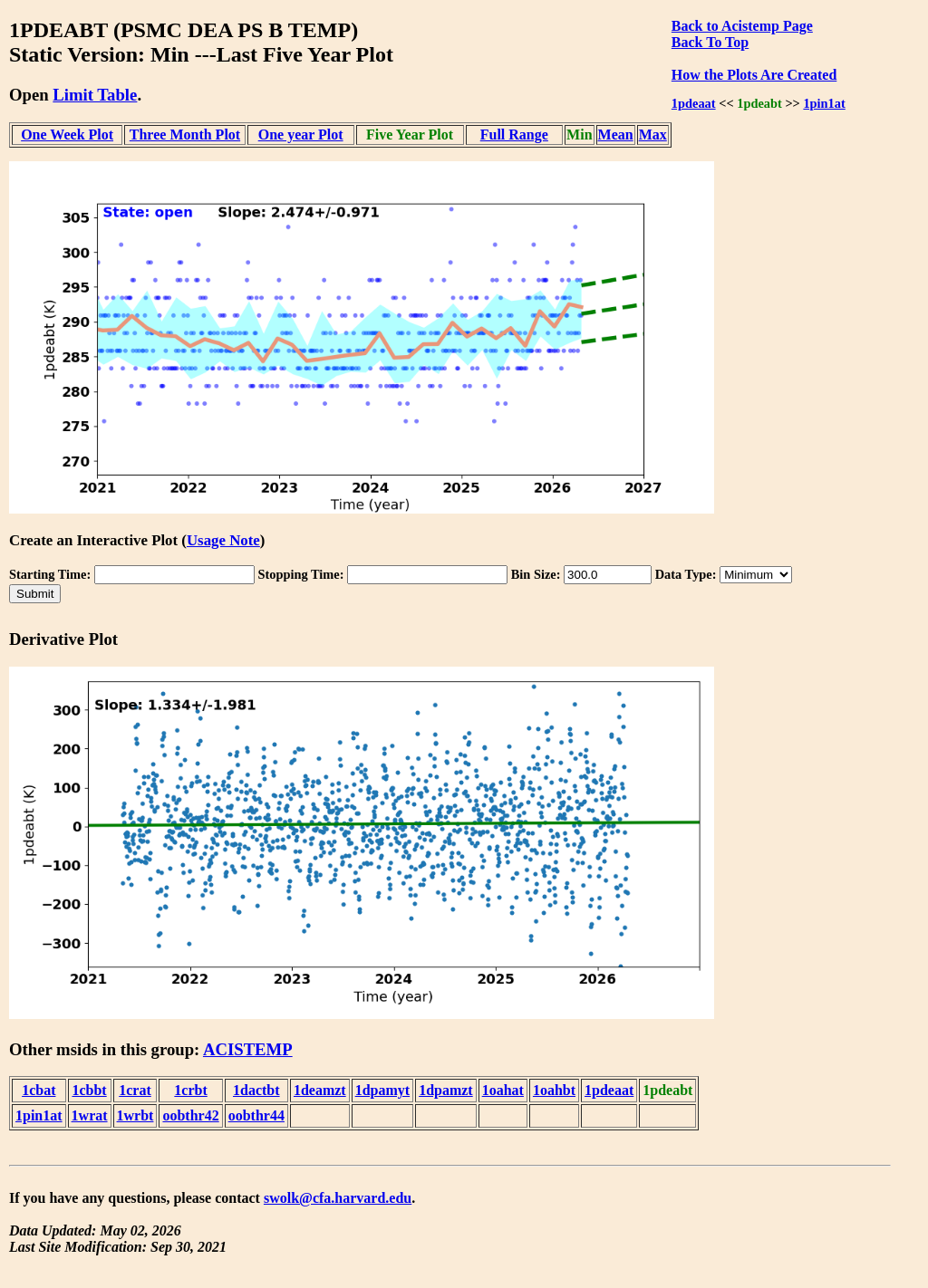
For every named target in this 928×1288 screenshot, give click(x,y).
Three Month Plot (185, 134)
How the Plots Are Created (754, 74)
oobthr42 (190, 1115)
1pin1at (824, 103)
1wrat (90, 1115)
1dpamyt (382, 1090)
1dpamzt (446, 1090)
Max (653, 134)
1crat (135, 1090)
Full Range (514, 134)
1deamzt (320, 1090)
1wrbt (135, 1115)
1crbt (190, 1090)
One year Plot (300, 134)
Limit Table (95, 94)
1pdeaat (694, 103)
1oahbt (554, 1090)
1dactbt (256, 1090)
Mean (615, 134)
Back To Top (710, 42)
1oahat (503, 1090)
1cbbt (89, 1090)
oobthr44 (256, 1115)
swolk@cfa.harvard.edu (337, 1198)
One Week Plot (67, 134)
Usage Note (223, 540)
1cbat (38, 1090)
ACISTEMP (248, 1049)
